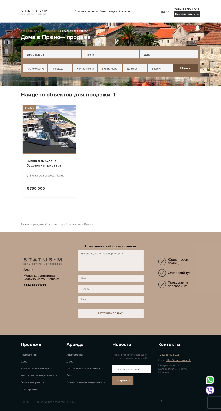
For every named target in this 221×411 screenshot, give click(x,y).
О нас (103, 11)
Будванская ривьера (42, 175)
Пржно (89, 54)
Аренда (93, 11)
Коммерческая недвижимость (39, 375)
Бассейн (157, 68)
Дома (24, 361)
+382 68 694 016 (168, 354)
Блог (69, 375)
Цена (147, 54)
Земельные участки (32, 382)
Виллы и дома (35, 54)
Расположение (35, 68)
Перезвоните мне (187, 14)
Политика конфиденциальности (86, 382)
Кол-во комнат (86, 68)
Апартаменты (29, 354)
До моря (132, 68)
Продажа (80, 11)
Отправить (123, 380)
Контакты (125, 11)
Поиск (185, 68)
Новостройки (29, 389)
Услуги (113, 11)
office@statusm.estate (178, 360)
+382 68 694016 (35, 284)
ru (163, 12)
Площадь (57, 68)
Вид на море (109, 68)
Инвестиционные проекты (37, 368)
